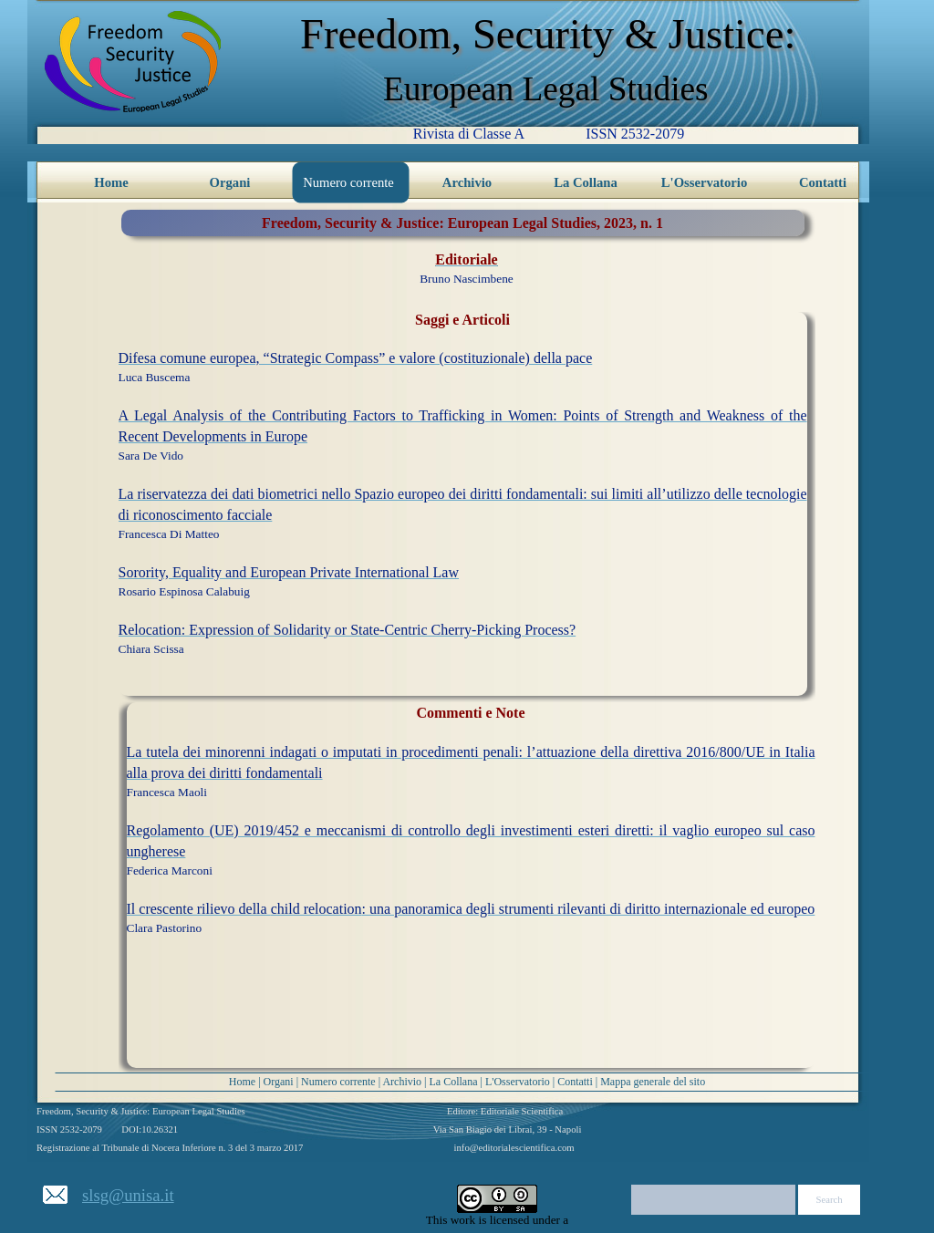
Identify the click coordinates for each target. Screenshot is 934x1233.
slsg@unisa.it (128, 1195)
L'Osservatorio (517, 1081)
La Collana (454, 1081)
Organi (279, 1081)
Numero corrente (338, 1081)
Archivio (401, 1081)
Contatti (575, 1081)
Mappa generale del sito (652, 1081)
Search (829, 1200)
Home (242, 1081)
